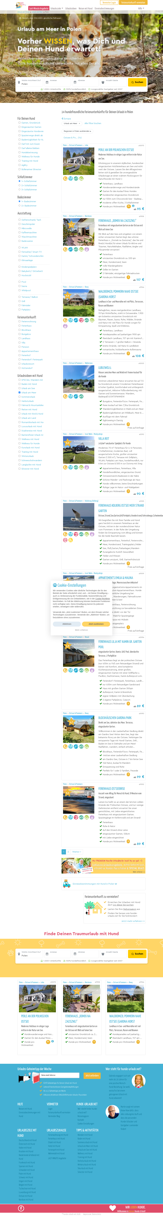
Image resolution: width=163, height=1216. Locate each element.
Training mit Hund (85, 1157)
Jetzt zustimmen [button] (96, 624)
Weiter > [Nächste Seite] (76, 852)
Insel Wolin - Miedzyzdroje (94, 434)
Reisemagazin (83, 1116)
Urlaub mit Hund (23, 12)
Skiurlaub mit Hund (85, 1168)
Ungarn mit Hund (25, 1181)
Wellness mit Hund (85, 1153)
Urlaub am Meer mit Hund (88, 1146)
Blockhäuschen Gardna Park (114, 718)
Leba (86, 145)
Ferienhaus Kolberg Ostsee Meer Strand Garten (121, 508)
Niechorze (88, 216)
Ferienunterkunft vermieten (59, 1112)
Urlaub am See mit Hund (87, 1150)
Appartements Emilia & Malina (115, 578)
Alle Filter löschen (93, 123)
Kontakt (81, 1120)
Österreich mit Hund (27, 1144)
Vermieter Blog (54, 1116)
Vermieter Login (109, 2)
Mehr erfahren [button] (81, 630)
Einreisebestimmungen (104, 8)
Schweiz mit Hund (26, 1177)
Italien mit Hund (25, 1148)
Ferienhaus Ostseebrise (111, 788)
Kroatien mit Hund (26, 1151)
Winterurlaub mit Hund (87, 1165)
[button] (30, 82)
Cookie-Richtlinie (102, 599)
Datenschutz (96, 1214)
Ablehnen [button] (67, 624)
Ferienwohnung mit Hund (58, 1135)
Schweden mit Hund (27, 1170)
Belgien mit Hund (25, 1185)
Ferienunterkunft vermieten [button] (133, 2)
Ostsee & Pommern (76, 145)
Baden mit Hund (84, 1139)
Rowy (87, 287)
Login (50, 1109)
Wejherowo (89, 363)
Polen (65, 145)
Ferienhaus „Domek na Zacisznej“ (117, 221)
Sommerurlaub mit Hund (87, 1142)
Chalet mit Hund (54, 1142)
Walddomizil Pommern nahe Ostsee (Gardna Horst (118, 294)
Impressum (87, 1214)
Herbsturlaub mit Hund (87, 1161)
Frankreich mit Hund (27, 1163)
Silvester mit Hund (85, 1172)
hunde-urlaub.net (69, 1214)
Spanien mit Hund (26, 1166)
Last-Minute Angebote (38, 8)
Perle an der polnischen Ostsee (116, 150)
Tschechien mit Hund (27, 1189)
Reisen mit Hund (86, 8)
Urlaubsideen (71, 8)
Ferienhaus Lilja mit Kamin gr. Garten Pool (120, 644)
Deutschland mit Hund (27, 1140)
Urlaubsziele (56, 8)
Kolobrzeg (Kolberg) (91, 501)
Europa (66, 119)
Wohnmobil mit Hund (56, 1153)
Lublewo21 (104, 368)
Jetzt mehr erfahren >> (133, 921)
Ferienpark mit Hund (56, 1150)
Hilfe (140, 8)
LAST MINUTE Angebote (57, 1158)
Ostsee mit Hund (25, 1196)
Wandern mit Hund (85, 1135)
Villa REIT (103, 438)
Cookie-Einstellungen (86, 1124)
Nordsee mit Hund (26, 1200)
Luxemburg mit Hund (27, 1192)
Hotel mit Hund (54, 1146)
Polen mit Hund (25, 1174)
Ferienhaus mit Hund (56, 1139)
